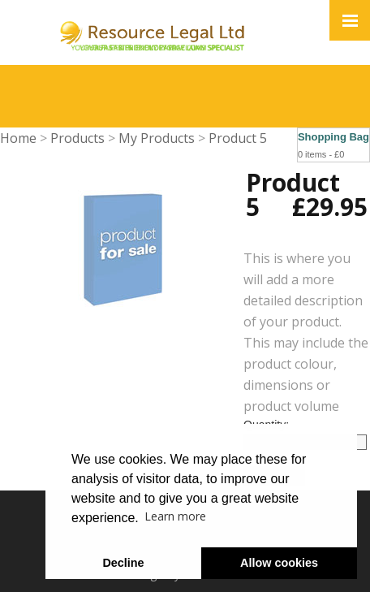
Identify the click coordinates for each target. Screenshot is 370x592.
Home (18, 138)
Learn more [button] (175, 516)
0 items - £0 (321, 154)
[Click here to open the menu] (349, 20)
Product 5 (238, 138)
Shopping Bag (333, 137)
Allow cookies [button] (279, 562)
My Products (156, 138)
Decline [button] (123, 562)
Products (77, 138)
